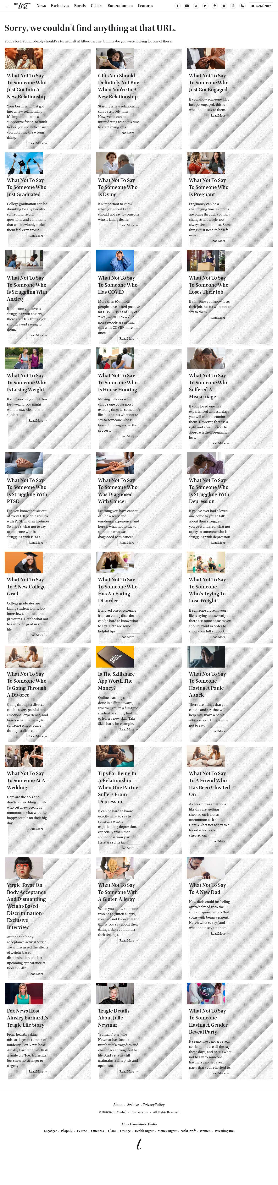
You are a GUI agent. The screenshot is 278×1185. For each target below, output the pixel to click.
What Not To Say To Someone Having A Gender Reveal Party (226, 1062)
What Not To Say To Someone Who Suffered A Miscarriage (225, 420)
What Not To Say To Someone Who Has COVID (134, 317)
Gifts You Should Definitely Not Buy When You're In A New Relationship (135, 108)
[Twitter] (196, 6)
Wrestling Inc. (224, 1158)
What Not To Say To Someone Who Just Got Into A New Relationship (43, 108)
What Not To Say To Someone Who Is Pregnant (225, 214)
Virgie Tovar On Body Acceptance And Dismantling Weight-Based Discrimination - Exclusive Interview (45, 952)
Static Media (116, 1139)
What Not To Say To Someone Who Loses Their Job (225, 317)
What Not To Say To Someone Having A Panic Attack (225, 731)
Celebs (97, 5)
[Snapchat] (224, 6)
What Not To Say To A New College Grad (39, 633)
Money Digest (167, 1158)
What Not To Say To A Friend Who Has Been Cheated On (224, 835)
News (41, 5)
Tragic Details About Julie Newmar (130, 1062)
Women (205, 1158)
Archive (133, 1132)
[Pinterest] (215, 6)
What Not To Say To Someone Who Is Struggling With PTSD (43, 523)
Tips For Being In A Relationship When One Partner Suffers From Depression (137, 839)
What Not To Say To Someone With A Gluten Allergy (134, 945)
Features (145, 5)
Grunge (125, 1158)
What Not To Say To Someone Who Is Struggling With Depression (225, 527)
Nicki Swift (188, 1158)
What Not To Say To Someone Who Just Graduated (43, 214)
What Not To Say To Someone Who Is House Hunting (134, 420)
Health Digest (144, 1158)
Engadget (50, 1158)
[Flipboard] (205, 6)
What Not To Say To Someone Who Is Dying (134, 214)
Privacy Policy (154, 1132)
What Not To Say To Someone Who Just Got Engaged (225, 104)
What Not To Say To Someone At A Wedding (46, 835)
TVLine (82, 1158)
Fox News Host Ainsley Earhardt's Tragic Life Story (47, 1062)
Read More (75, 148)
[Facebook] (178, 6)
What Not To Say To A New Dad (226, 942)
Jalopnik (66, 1158)
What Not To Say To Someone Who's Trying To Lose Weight (225, 633)
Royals (80, 5)
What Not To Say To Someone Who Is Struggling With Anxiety (45, 317)
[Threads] (233, 6)
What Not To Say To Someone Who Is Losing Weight (43, 420)
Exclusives (60, 5)
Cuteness (97, 1158)
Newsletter (261, 6)
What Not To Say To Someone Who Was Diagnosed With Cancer (134, 527)
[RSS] (242, 6)
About (118, 1132)
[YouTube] (187, 6)
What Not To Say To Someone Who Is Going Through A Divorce (47, 731)
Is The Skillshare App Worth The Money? (137, 731)
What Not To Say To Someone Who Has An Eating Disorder (134, 633)
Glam (112, 1158)
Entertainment (120, 5)
